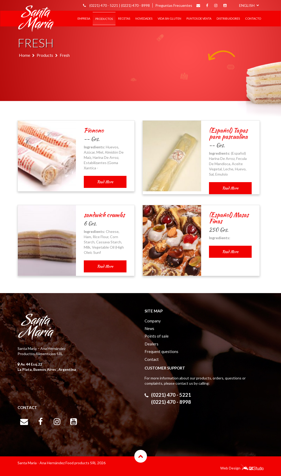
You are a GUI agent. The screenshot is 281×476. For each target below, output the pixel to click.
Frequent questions (161, 351)
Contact (152, 359)
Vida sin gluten (169, 18)
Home (24, 55)
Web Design (230, 468)
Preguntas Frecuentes (173, 5)
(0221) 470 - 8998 (135, 5)
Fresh (65, 55)
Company (153, 320)
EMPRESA (84, 18)
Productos (104, 18)
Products (45, 55)
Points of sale (157, 336)
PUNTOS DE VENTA (198, 18)
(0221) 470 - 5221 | (104, 5)
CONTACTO (253, 18)
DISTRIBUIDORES (228, 18)
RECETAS (124, 18)
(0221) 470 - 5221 (171, 395)
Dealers (151, 343)
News (149, 328)
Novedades (143, 18)
